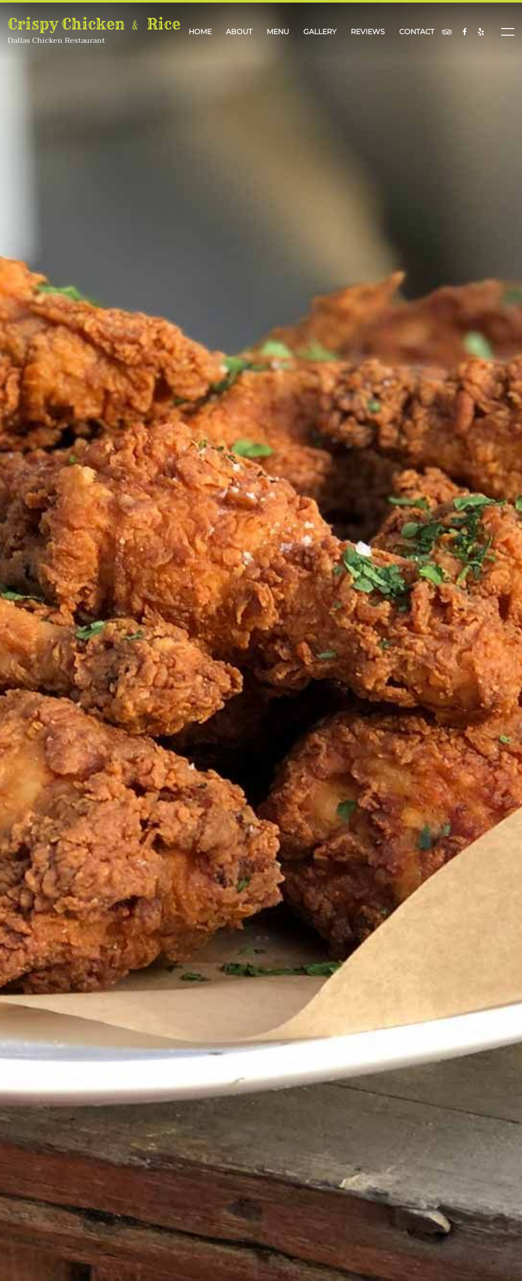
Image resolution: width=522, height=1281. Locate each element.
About (239, 31)
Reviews (368, 31)
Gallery (319, 31)
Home (200, 31)
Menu (278, 31)
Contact (416, 31)
